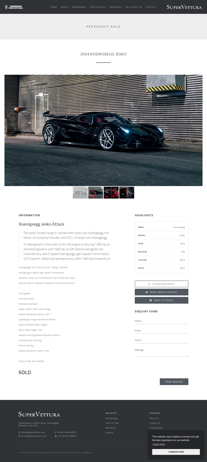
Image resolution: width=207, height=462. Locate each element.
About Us (154, 418)
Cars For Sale (112, 423)
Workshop (111, 428)
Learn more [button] (159, 444)
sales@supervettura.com (32, 432)
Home (54, 7)
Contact (151, 7)
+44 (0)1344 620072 (161, 283)
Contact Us (154, 423)
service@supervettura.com (33, 436)
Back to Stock (161, 300)
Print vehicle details (161, 292)
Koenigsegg (112, 418)
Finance (109, 432)
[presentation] (165, 366)
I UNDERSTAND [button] (176, 452)
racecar (87, 453)
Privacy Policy (156, 428)
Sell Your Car (134, 7)
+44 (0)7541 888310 (67, 436)
